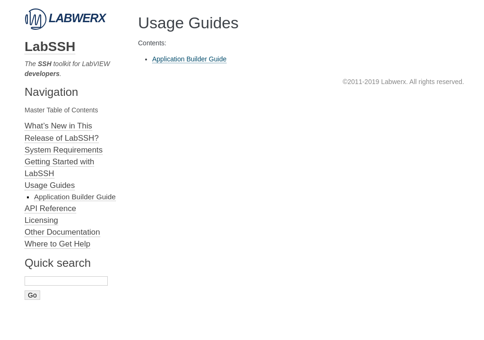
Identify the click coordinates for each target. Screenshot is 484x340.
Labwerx (65, 18)
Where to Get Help (57, 243)
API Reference (50, 208)
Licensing (41, 220)
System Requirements (64, 149)
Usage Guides (50, 185)
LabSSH (50, 46)
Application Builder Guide (75, 197)
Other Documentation (62, 232)
